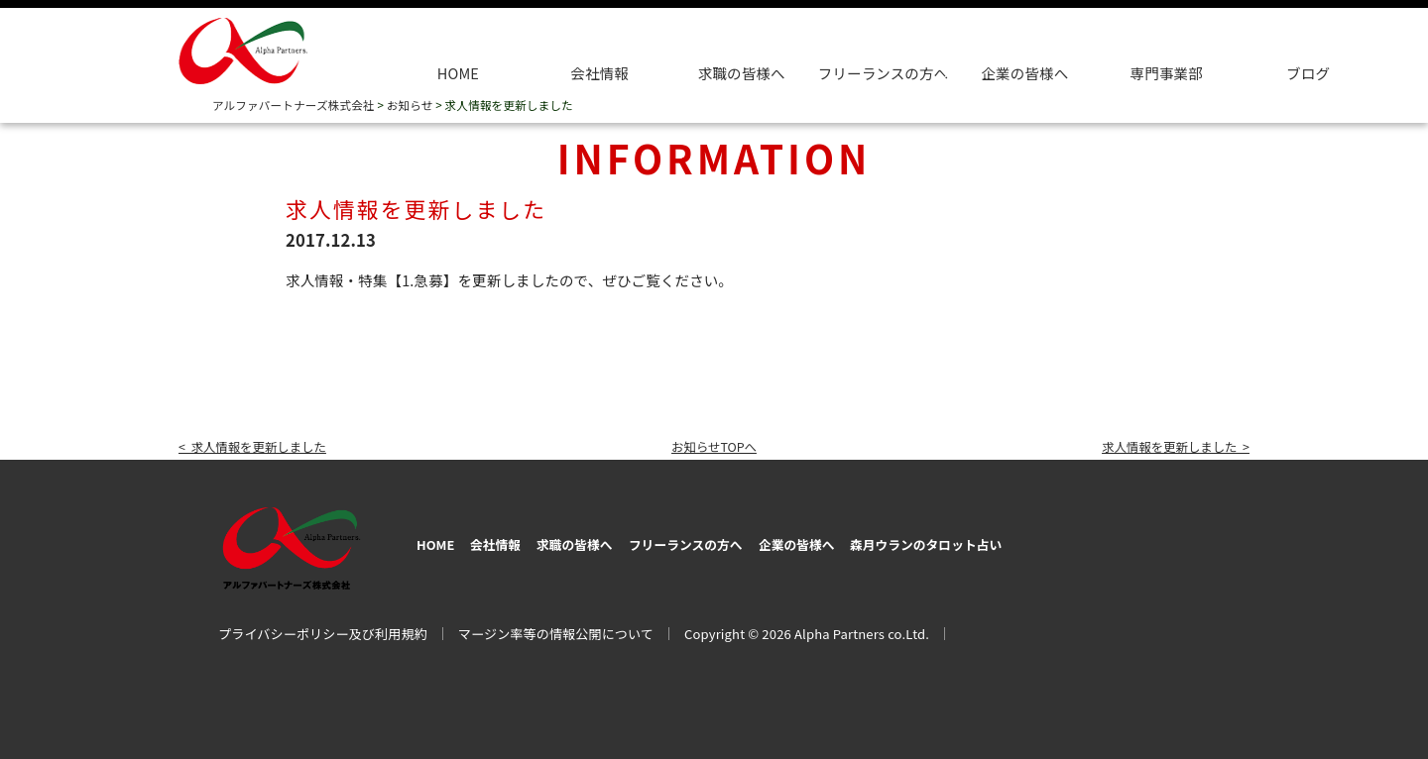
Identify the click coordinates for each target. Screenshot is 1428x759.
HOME (458, 72)
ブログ (1308, 72)
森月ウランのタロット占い (1057, 541)
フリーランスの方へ (752, 541)
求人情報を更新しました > (1163, 445)
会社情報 (599, 72)
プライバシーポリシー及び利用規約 (322, 628)
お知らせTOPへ (714, 445)
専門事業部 (1166, 72)
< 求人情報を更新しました (264, 445)
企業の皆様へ (1024, 72)
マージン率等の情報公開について (556, 628)
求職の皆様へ (741, 72)
